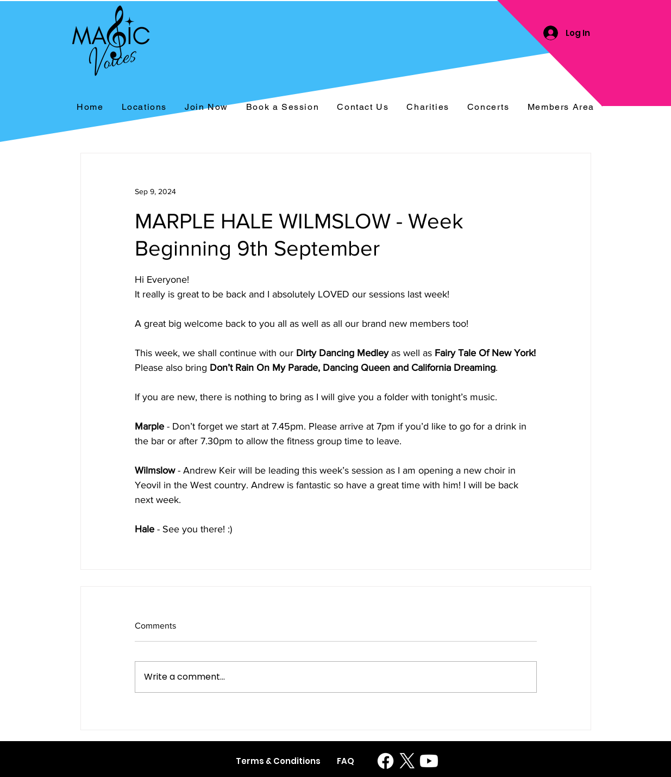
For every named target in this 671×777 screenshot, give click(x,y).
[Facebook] (385, 761)
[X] (407, 761)
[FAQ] (345, 761)
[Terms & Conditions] (278, 761)
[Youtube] (429, 761)
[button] (488, 107)
